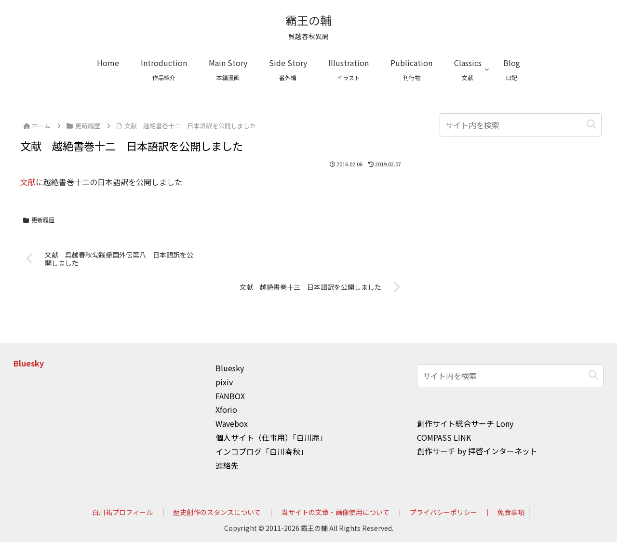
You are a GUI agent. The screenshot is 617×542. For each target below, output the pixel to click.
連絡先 (227, 465)
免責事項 (510, 512)
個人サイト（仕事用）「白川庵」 (271, 437)
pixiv (224, 382)
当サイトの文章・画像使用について (335, 512)
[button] (591, 124)
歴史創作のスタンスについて (217, 512)
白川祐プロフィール (122, 512)
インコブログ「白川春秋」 (261, 451)
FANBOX (230, 396)
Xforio (226, 409)
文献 (28, 182)
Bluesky (28, 363)
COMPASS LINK (444, 437)
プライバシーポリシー (443, 512)
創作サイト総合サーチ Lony (465, 423)
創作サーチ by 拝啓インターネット (477, 451)
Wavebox (231, 423)
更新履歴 (38, 220)
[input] (521, 124)
